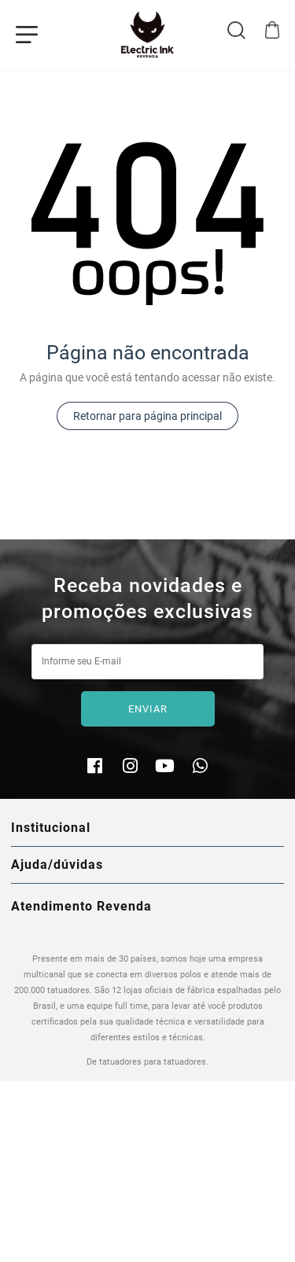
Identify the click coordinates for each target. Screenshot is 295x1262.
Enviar (148, 709)
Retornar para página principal (147, 416)
